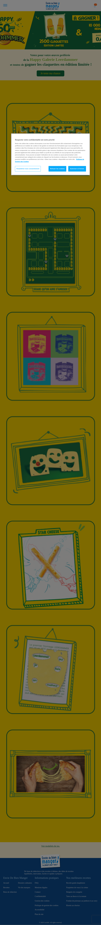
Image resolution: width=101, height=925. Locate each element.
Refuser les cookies (57, 169)
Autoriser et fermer (77, 169)
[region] (50, 154)
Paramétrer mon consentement (27, 169)
